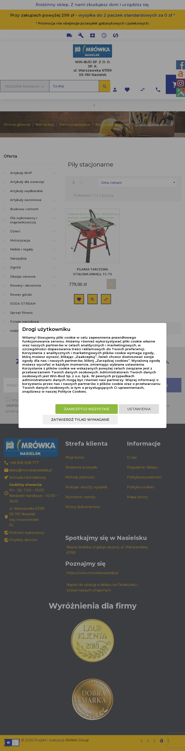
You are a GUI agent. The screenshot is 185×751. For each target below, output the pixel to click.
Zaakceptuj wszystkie (86, 409)
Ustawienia (139, 409)
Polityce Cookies (72, 391)
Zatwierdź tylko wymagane (80, 419)
